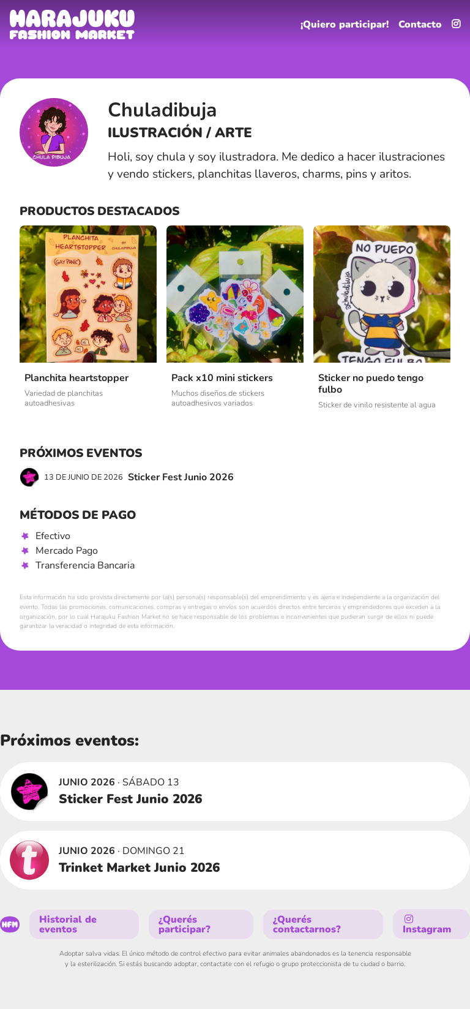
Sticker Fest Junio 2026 (127, 477)
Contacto (420, 24)
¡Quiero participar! (344, 24)
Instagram (427, 925)
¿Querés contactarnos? (307, 924)
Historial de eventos (68, 924)
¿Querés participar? (185, 924)
